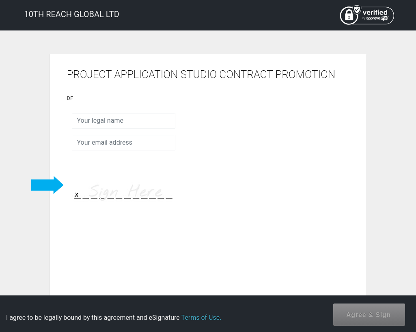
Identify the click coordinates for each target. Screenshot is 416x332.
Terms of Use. (201, 317)
